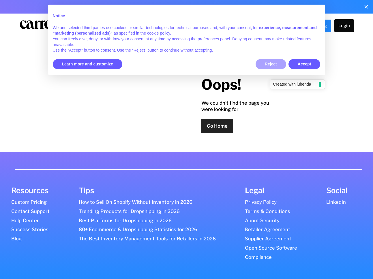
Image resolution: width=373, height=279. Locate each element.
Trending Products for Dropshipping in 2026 (129, 211)
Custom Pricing (29, 202)
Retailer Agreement (267, 229)
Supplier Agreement (268, 239)
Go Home (217, 126)
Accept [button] (304, 64)
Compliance (258, 257)
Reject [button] (271, 64)
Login (344, 25)
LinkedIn (336, 202)
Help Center (25, 220)
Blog (16, 239)
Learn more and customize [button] (87, 64)
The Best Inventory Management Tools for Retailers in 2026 (147, 239)
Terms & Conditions (267, 211)
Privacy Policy (261, 202)
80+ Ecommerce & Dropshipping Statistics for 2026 (138, 229)
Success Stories (29, 229)
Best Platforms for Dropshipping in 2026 (125, 220)
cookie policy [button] (158, 33)
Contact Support (30, 211)
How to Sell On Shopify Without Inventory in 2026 (135, 202)
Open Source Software (271, 248)
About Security (262, 220)
